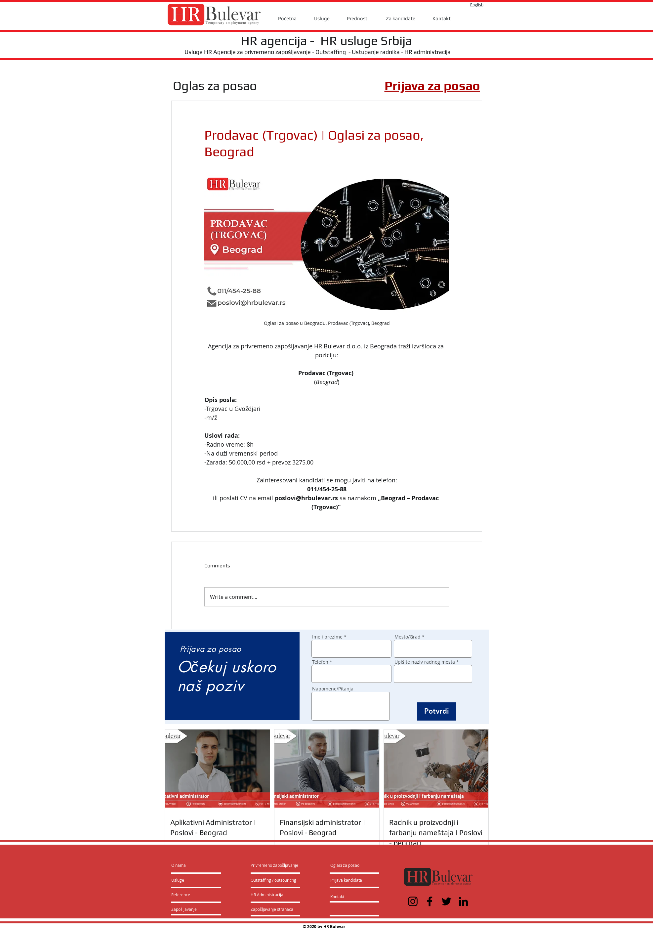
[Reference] (189, 895)
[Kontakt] (344, 897)
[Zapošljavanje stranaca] (272, 909)
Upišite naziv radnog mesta (424, 662)
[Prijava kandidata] (346, 880)
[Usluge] (190, 880)
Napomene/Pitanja (332, 688)
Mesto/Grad (407, 637)
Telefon (320, 662)
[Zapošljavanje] (189, 909)
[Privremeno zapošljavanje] (274, 865)
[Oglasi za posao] (344, 865)
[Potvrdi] (436, 711)
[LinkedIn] (463, 901)
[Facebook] (429, 901)
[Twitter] (446, 901)
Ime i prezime (327, 637)
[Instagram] (412, 901)
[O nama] (196, 865)
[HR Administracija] (268, 895)
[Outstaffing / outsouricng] (274, 880)
